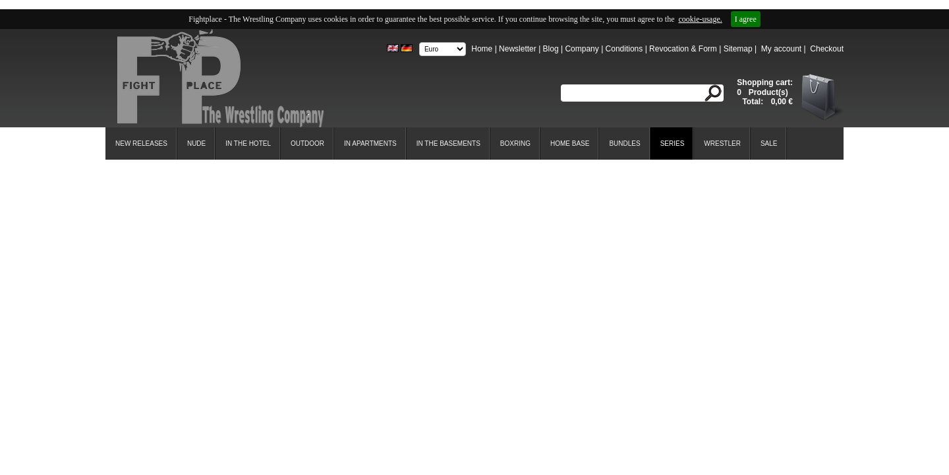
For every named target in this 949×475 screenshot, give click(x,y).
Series (672, 143)
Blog (551, 48)
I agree (746, 19)
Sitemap (738, 48)
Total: (753, 101)
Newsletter (517, 48)
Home (481, 48)
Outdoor (307, 143)
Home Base (569, 143)
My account (781, 48)
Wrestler (722, 143)
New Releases (141, 143)
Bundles (624, 143)
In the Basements (448, 143)
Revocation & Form (683, 48)
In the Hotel (248, 143)
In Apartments (370, 143)
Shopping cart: (765, 82)
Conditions (624, 48)
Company (581, 48)
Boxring (515, 143)
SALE (769, 143)
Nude (196, 143)
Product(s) (767, 92)
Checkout (827, 48)
